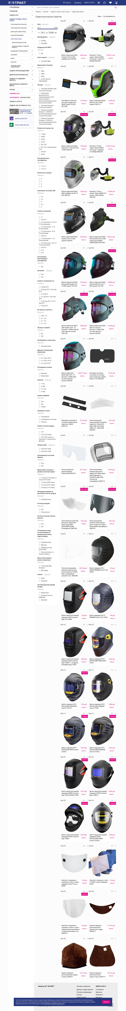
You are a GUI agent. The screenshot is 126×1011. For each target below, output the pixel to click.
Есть (41, 274)
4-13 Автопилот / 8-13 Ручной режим (47, 232)
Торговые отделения (83, 986)
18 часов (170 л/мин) (47, 487)
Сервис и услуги (16, 101)
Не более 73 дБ (45, 451)
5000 (41, 76)
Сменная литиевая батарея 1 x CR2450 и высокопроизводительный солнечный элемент (47, 113)
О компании (100, 989)
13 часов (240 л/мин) (47, 482)
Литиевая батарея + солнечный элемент (46, 106)
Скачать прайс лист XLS (22, 124)
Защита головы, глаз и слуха (18, 19)
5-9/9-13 (42, 247)
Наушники (14, 54)
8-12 (41, 250)
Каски (12, 58)
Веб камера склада (25, 109)
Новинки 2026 (15, 93)
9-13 (41, 253)
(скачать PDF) (25, 97)
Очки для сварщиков (17, 35)
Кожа (41, 578)
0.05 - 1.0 (43, 316)
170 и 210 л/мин (45, 434)
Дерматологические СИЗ (19, 75)
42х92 (42, 139)
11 (41, 217)
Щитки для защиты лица (18, 31)
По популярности (108, 16)
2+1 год (42, 389)
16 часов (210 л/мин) (47, 485)
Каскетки (13, 62)
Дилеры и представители (85, 989)
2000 (41, 71)
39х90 (42, 136)
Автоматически (45, 346)
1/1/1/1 (42, 166)
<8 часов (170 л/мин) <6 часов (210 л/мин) (48, 479)
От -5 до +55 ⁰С (45, 363)
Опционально (44, 512)
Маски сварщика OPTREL (19, 42)
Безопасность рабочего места (19, 84)
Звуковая (43, 600)
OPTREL (42, 41)
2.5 (41, 199)
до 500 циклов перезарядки (44, 80)
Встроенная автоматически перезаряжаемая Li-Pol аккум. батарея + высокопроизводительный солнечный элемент (47, 98)
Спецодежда (14, 7)
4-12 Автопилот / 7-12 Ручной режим (47, 228)
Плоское (43, 422)
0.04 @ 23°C (44, 287)
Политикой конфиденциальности (54, 1003)
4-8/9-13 (42, 236)
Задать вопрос (81, 997)
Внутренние (44, 376)
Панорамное (44, 416)
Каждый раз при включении (45, 548)
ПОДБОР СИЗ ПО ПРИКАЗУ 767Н (20, 105)
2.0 (41, 196)
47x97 (42, 142)
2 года (42, 386)
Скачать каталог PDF (21, 118)
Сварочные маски (16, 39)
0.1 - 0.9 (42, 321)
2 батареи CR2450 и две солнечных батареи (47, 89)
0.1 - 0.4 (42, 318)
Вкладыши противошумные (19, 51)
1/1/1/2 (42, 169)
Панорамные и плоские (47, 419)
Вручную (43, 545)
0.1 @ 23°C (43, 294)
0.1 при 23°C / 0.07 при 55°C (47, 297)
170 (41, 432)
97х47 (42, 154)
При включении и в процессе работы (46, 553)
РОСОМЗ (43, 43)
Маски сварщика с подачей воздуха (20, 47)
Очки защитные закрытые (19, 28)
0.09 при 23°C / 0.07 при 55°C (47, 290)
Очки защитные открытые (19, 24)
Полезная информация (84, 992)
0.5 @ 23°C (43, 306)
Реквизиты (99, 994)
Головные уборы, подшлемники (16, 66)
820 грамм (43, 570)
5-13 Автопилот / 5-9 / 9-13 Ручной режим (48, 244)
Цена (99, 16)
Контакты (78, 3)
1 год (41, 383)
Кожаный (43, 581)
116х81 (42, 134)
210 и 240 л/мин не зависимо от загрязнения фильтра (47, 439)
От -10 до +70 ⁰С (45, 360)
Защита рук (14, 15)
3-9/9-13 (42, 219)
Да (41, 53)
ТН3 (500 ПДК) (44, 61)
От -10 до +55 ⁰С (45, 358)
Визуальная (44, 593)
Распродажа (14, 97)
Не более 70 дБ (45, 449)
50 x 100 (42, 144)
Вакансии (99, 992)
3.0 (41, 204)
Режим (42, 406)
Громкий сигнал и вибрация (46, 596)
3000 (41, 74)
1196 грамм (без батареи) (45, 567)
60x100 (42, 151)
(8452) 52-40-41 (89, 3)
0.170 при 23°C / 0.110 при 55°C (47, 302)
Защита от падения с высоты (17, 79)
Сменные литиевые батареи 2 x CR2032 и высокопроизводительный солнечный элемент (47, 121)
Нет (41, 277)
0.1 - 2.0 (42, 323)
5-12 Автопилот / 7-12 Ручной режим (47, 239)
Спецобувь (14, 11)
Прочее (12, 89)
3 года (42, 391)
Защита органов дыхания (19, 71)
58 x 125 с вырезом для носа (47, 148)
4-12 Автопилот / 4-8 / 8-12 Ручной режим (48, 223)
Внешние (43, 373)
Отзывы (79, 994)
